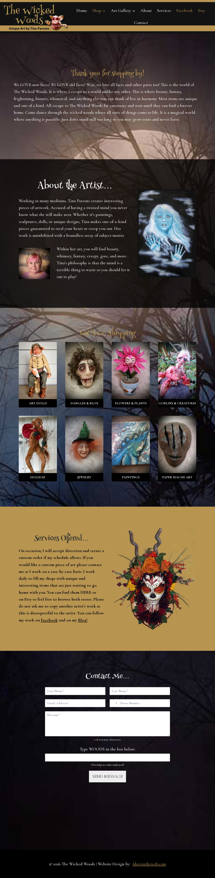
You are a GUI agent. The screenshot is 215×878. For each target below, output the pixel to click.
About (146, 10)
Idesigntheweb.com (149, 864)
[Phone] (140, 703)
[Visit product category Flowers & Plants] (131, 375)
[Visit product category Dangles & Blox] (84, 375)
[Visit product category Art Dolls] (38, 375)
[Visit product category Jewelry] (84, 448)
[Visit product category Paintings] (131, 448)
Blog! (83, 620)
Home (81, 10)
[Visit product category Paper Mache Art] (177, 448)
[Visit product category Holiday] (38, 448)
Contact (141, 22)
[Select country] (114, 703)
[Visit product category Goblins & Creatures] (177, 375)
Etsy (201, 10)
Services (164, 10)
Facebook (184, 10)
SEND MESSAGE (107, 776)
